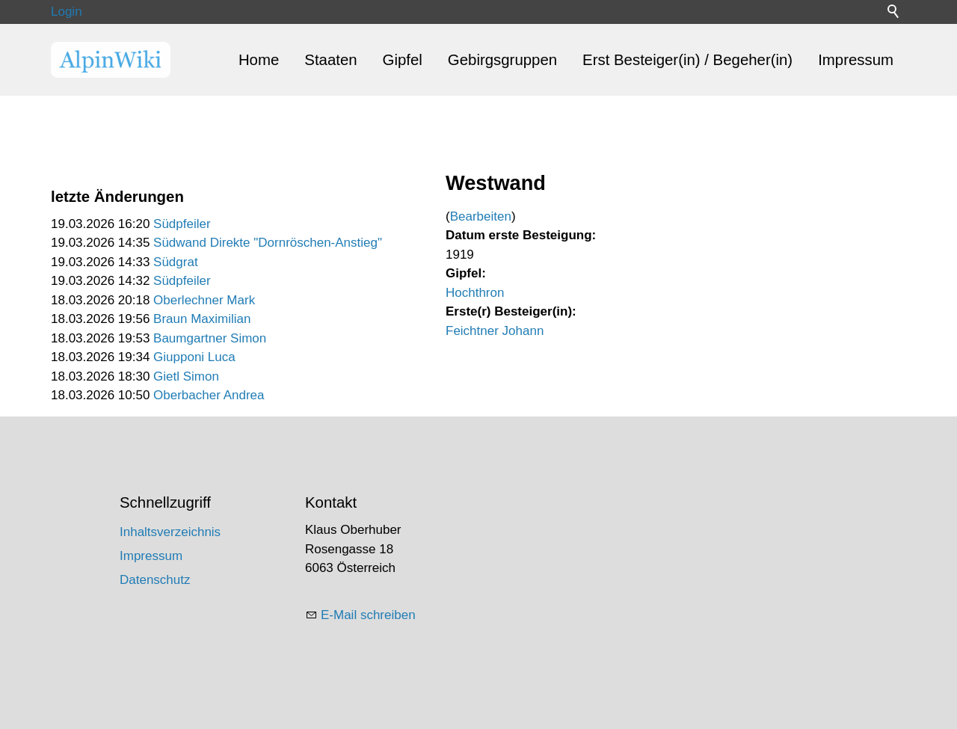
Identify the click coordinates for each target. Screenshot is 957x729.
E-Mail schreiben (368, 615)
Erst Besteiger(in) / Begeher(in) (687, 60)
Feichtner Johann (495, 331)
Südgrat (175, 262)
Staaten (330, 60)
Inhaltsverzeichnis (170, 532)
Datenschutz (155, 580)
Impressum (855, 60)
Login (66, 11)
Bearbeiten (480, 216)
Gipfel (402, 60)
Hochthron (475, 293)
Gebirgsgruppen (502, 60)
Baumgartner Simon (209, 338)
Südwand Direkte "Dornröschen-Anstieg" (267, 243)
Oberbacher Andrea (208, 395)
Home (259, 60)
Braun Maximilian (201, 319)
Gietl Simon (186, 376)
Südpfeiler (182, 224)
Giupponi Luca (194, 357)
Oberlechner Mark (204, 300)
